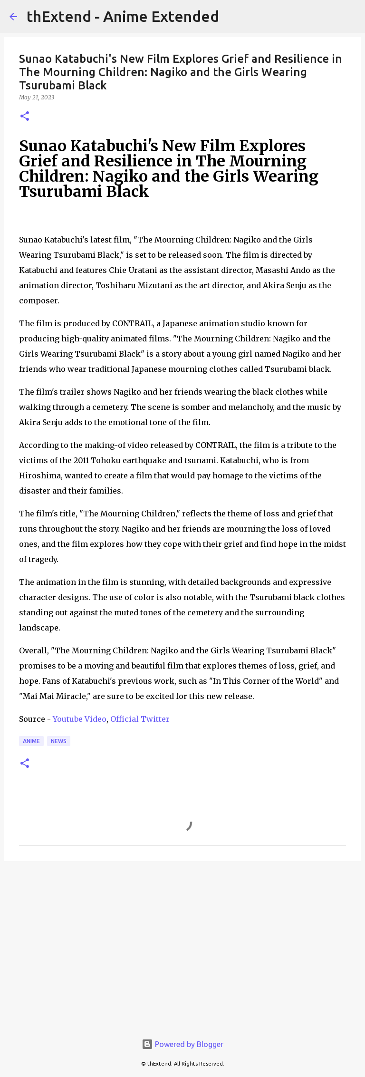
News (59, 741)
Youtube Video (79, 719)
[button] (24, 116)
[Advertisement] (182, 942)
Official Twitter (140, 719)
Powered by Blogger (182, 1044)
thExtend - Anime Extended (123, 16)
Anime (31, 741)
